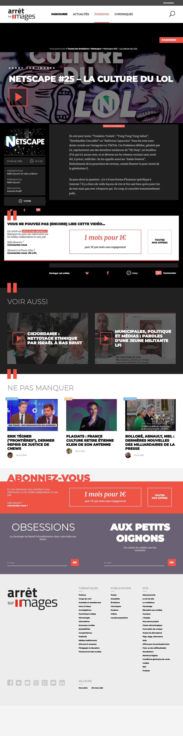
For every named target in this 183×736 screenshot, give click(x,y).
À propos (146, 644)
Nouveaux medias (87, 655)
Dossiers (114, 640)
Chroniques (124, 14)
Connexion (168, 3)
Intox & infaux (85, 636)
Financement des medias (90, 682)
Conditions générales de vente (156, 689)
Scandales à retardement (90, 632)
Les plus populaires (119, 648)
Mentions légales (150, 685)
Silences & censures (87, 674)
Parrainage (147, 636)
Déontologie (84, 648)
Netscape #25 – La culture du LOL (91, 109)
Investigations (85, 640)
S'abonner (169, 40)
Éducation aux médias (152, 640)
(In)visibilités (84, 659)
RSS (144, 697)
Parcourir (59, 14)
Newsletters (148, 682)
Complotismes (85, 663)
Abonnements (149, 625)
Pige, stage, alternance (153, 666)
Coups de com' (85, 629)
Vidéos (114, 644)
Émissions (101, 14)
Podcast (146, 701)
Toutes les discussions (152, 663)
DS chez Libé (97, 718)
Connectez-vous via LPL (22, 283)
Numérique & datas (87, 644)
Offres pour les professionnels (156, 674)
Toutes (114, 625)
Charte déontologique (152, 655)
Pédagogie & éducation (89, 678)
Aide (145, 670)
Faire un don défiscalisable (154, 678)
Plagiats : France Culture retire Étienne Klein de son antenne (90, 470)
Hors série (83, 718)
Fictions (82, 625)
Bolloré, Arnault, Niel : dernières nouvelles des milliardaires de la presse (150, 472)
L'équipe (146, 648)
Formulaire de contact (152, 659)
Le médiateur (149, 632)
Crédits (146, 693)
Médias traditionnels (88, 670)
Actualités (81, 14)
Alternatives (84, 651)
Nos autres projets (151, 651)
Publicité (83, 666)
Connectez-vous (17, 275)
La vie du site (148, 629)
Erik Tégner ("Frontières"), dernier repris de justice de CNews (30, 472)
